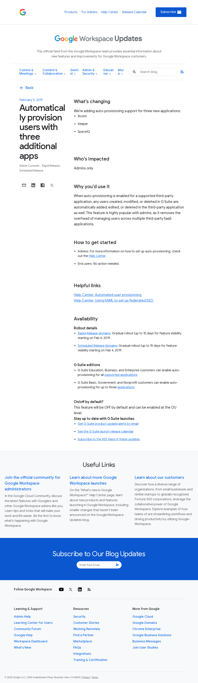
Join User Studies (145, 648)
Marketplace (82, 641)
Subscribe (171, 12)
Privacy (86, 677)
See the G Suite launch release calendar (106, 432)
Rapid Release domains (94, 333)
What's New (22, 648)
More (121, 72)
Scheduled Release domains (97, 346)
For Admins (89, 12)
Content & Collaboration (54, 72)
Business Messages (146, 641)
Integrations (82, 654)
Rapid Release (51, 165)
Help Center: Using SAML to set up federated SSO (114, 300)
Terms (95, 677)
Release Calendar (134, 12)
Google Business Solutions (151, 635)
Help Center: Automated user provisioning (108, 295)
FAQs (77, 648)
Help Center (109, 12)
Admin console (29, 165)
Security (79, 617)
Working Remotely (86, 629)
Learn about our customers (159, 477)
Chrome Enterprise (146, 629)
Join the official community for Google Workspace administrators (33, 483)
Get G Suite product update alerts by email (108, 424)
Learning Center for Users (33, 623)
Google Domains (144, 623)
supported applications (120, 375)
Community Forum (27, 629)
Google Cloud (142, 617)
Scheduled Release (31, 170)
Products (71, 12)
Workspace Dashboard (30, 641)
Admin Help (22, 617)
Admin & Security (89, 72)
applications (126, 387)
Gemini (74, 72)
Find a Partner (83, 635)
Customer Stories (86, 623)
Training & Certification (90, 660)
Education (108, 72)
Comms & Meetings (27, 72)
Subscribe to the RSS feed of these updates (109, 439)
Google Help (23, 635)
